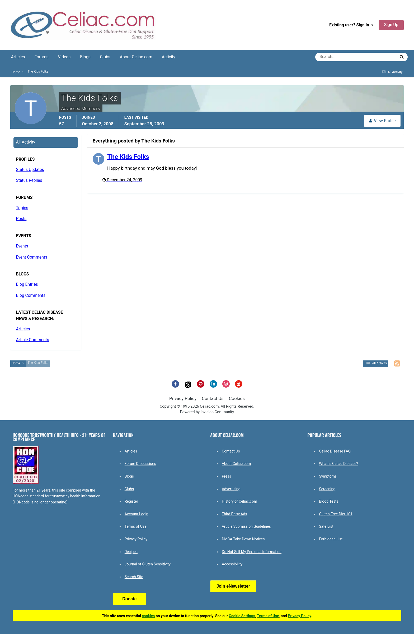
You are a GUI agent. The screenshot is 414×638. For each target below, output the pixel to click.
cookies (148, 616)
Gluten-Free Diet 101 (335, 514)
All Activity (25, 142)
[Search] (336, 57)
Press (226, 476)
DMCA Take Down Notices (243, 539)
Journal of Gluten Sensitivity (148, 564)
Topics (22, 208)
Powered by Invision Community (207, 412)
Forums (42, 57)
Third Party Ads (234, 514)
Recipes (131, 552)
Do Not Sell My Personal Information (251, 552)
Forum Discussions (140, 463)
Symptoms (328, 476)
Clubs (105, 57)
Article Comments (32, 339)
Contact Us (212, 398)
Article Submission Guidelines (246, 526)
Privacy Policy (182, 398)
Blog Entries (27, 284)
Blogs (85, 57)
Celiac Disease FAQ (335, 451)
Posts (21, 218)
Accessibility (232, 564)
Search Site (134, 577)
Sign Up (391, 24)
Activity (168, 57)
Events (22, 246)
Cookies (237, 398)
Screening (327, 489)
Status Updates (30, 169)
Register (131, 501)
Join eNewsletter (233, 586)
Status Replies (29, 180)
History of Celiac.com (239, 501)
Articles (18, 57)
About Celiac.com (136, 57)
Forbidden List (330, 539)
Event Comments (31, 257)
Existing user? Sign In (351, 25)
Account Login (136, 514)
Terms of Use (136, 526)
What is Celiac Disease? (338, 463)
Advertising (231, 489)
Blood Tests (328, 501)
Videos (64, 57)
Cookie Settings (242, 616)
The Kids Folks (128, 156)
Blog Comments (30, 295)
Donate (129, 599)
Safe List (326, 526)
